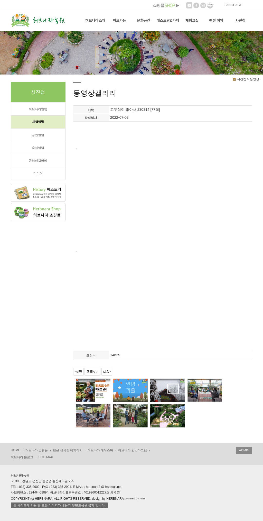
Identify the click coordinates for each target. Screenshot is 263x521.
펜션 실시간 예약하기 (67, 450)
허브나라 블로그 (22, 457)
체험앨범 (38, 122)
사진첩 (241, 21)
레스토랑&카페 (168, 21)
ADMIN (244, 450)
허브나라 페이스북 (100, 450)
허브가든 (119, 21)
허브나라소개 (95, 21)
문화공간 (143, 21)
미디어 (38, 173)
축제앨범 (38, 148)
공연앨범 (38, 135)
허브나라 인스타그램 (132, 450)
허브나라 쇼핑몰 (36, 450)
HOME (15, 450)
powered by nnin (135, 498)
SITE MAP (45, 457)
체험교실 (192, 21)
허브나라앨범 (38, 109)
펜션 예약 (216, 21)
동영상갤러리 (38, 160)
